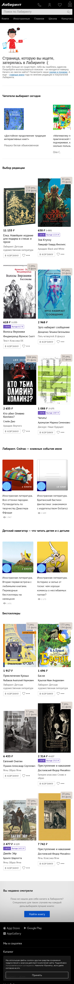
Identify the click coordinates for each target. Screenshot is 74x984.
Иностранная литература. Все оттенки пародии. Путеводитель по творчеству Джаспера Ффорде (17, 504)
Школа (53, 18)
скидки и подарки (58, 72)
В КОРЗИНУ (12, 255)
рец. (31, 187)
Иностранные (21, 18)
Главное (39, 18)
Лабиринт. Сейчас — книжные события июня (32, 449)
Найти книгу (37, 914)
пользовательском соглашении (20, 965)
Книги (5, 18)
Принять (37, 975)
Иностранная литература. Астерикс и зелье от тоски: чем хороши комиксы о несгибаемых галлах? (52, 586)
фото (31, 190)
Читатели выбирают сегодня (21, 96)
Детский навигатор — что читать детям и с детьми (35, 531)
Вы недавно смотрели (18, 890)
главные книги (16, 74)
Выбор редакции (13, 168)
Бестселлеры (11, 613)
